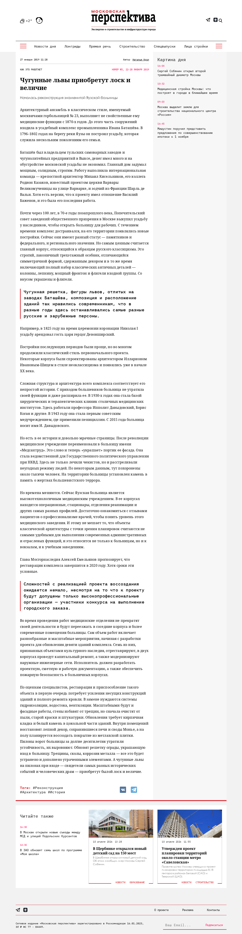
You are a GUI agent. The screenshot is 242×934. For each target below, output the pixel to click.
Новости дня (45, 46)
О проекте (161, 910)
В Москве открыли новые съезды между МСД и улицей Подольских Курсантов (50, 834)
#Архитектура (33, 792)
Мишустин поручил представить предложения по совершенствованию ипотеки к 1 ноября (185, 132)
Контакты (213, 910)
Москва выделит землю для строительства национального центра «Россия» (186, 111)
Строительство (132, 46)
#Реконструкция (48, 788)
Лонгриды (72, 46)
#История (56, 792)
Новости (120, 882)
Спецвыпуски (165, 46)
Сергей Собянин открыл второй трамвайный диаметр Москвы (181, 73)
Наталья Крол (141, 59)
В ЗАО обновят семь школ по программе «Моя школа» (51, 852)
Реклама (187, 910)
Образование (137, 882)
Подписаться (214, 925)
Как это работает (31, 69)
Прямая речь (100, 46)
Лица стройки (196, 46)
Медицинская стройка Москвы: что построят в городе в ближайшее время (187, 91)
